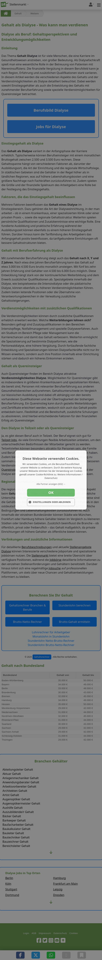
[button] (51, 484)
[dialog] (51, 480)
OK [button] (51, 492)
